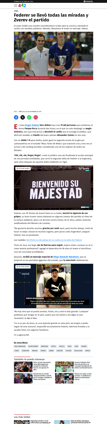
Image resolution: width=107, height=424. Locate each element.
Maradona (44, 346)
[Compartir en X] (22, 117)
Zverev (16, 350)
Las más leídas (22, 417)
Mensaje (34, 350)
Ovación (68, 350)
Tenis (76, 346)
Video (69, 346)
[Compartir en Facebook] (16, 117)
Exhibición (25, 350)
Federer (83, 346)
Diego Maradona (19, 346)
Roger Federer (32, 125)
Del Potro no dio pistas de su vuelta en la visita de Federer (54, 240)
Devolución (78, 350)
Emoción (59, 350)
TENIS (16, 11)
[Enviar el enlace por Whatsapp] (29, 117)
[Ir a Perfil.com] (88, 2)
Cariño (51, 350)
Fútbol (53, 346)
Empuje (87, 350)
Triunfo (43, 350)
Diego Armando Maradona (66, 257)
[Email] (36, 117)
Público (61, 346)
